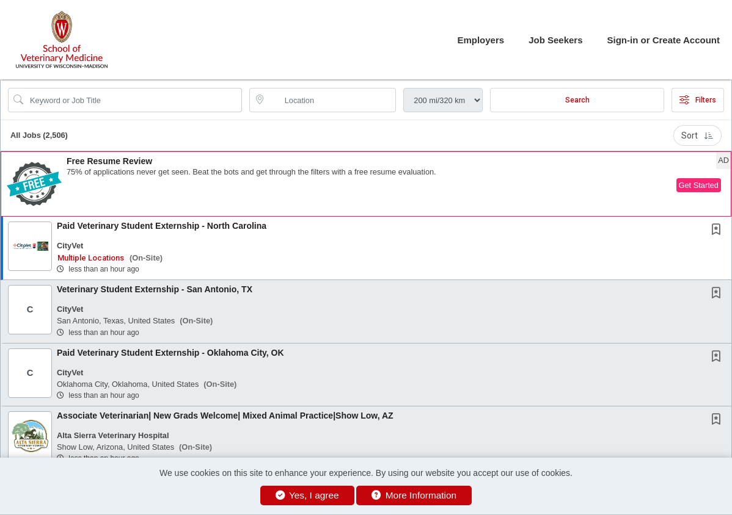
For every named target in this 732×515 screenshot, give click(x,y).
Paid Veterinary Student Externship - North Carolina (161, 226)
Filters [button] (697, 100)
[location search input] (331, 100)
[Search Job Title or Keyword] (133, 100)
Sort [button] (697, 135)
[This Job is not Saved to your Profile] (719, 230)
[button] (366, 184)
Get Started (699, 185)
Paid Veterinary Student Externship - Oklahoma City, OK (170, 353)
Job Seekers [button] (555, 40)
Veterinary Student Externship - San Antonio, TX (154, 289)
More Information (413, 495)
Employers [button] (480, 40)
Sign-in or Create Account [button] (663, 40)
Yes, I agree (307, 495)
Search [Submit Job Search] (577, 100)
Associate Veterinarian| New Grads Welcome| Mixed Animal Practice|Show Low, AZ (225, 415)
